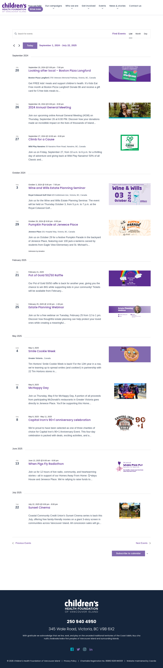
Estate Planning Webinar (46, 307)
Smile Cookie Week (41, 351)
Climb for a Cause (41, 139)
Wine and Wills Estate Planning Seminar (56, 188)
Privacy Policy (70, 661)
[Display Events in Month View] (138, 34)
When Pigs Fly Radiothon (46, 464)
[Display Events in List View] (130, 34)
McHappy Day (38, 388)
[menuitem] (34, 5)
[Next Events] (19, 45)
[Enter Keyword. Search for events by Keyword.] (62, 34)
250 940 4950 (81, 621)
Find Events (119, 34)
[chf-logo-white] (14, 7)
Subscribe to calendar (128, 553)
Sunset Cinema (39, 507)
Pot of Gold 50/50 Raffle (45, 275)
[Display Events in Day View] (145, 34)
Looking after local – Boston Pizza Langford (59, 71)
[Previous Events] (14, 45)
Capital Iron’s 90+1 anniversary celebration (59, 420)
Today (30, 45)
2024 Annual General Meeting (49, 107)
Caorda (152, 661)
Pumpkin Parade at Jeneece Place (53, 225)
